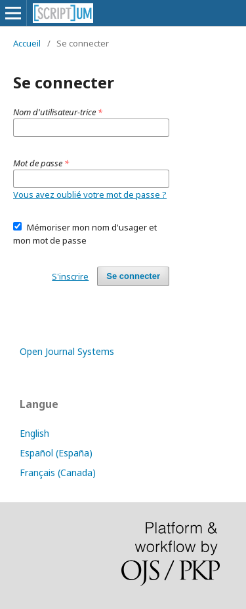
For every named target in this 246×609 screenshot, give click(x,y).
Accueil (27, 43)
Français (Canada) (58, 472)
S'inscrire (70, 276)
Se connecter (133, 276)
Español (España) (56, 453)
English (34, 433)
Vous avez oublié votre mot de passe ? (90, 194)
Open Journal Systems (67, 351)
